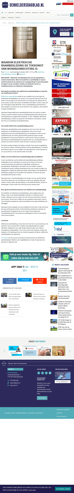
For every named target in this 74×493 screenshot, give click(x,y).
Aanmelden (42, 413)
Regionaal (35, 12)
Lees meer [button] (32, 490)
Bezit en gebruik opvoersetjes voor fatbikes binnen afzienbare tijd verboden (15, 309)
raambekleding (5, 74)
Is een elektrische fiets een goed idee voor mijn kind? (15, 296)
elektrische (40, 72)
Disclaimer (59, 428)
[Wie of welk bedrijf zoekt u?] (64, 34)
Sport (48, 12)
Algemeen (11, 12)
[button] (2, 367)
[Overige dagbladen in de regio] (63, 391)
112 (6, 12)
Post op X (24, 280)
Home (4, 23)
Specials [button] (41, 12)
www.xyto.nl (13, 401)
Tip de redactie (39, 281)
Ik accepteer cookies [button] (63, 489)
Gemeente (28, 12)
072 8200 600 (14, 396)
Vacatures (11, 17)
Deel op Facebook (10, 281)
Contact (17, 17)
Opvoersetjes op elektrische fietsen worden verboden (39, 296)
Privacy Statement (62, 431)
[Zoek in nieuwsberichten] (63, 15)
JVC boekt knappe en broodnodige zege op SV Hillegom (64, 322)
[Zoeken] (72, 15)
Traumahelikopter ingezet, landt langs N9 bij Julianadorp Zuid (65, 271)
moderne (14, 74)
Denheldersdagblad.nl (27, 5)
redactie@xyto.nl (15, 398)
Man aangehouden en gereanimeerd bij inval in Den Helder (65, 278)
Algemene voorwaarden (63, 425)
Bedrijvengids (19, 12)
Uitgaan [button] (3, 17)
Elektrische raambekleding (9, 96)
